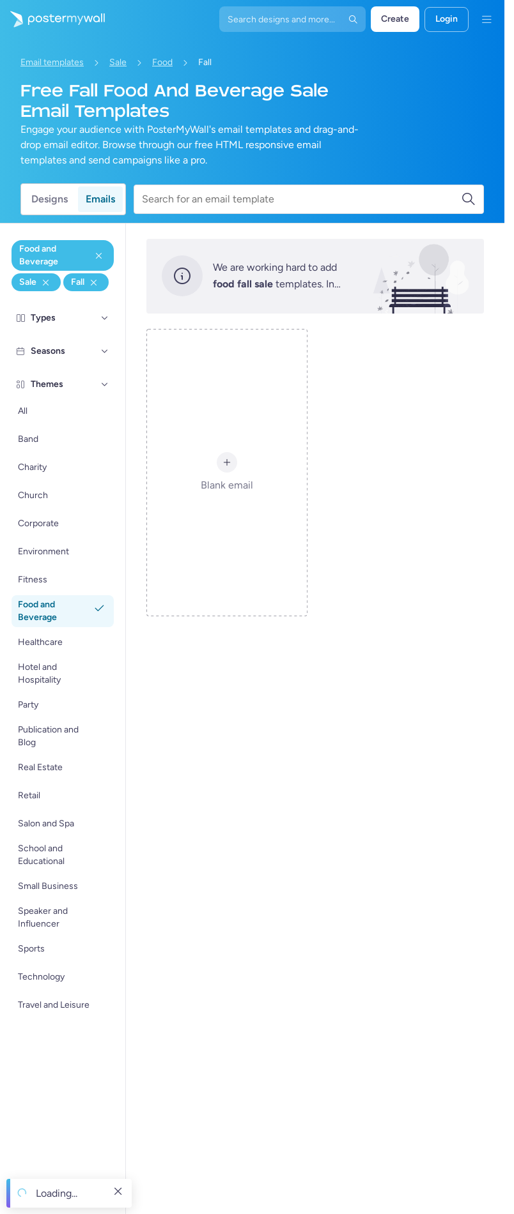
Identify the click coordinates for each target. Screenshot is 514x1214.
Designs (49, 199)
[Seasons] (105, 351)
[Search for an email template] (301, 199)
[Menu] (486, 19)
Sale (118, 62)
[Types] (105, 318)
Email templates (52, 62)
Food (162, 62)
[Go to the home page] (52, 19)
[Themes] (105, 384)
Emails (100, 199)
